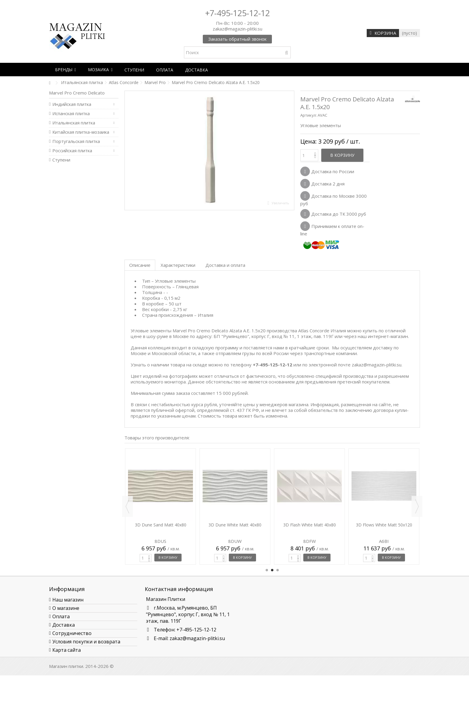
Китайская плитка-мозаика (80, 132)
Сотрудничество (72, 633)
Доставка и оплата (225, 265)
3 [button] (277, 570)
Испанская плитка (71, 113)
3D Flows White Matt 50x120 (384, 525)
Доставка (63, 624)
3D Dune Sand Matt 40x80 (160, 525)
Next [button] (417, 506)
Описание (139, 265)
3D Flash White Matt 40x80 (309, 525)
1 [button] (267, 570)
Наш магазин (67, 599)
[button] (65, 69)
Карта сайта (66, 650)
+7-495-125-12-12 (237, 13)
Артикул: (308, 115)
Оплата (61, 616)
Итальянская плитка (73, 123)
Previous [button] (127, 506)
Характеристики (178, 265)
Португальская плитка (76, 141)
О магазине (65, 608)
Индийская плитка (71, 104)
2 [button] (272, 570)
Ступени (61, 160)
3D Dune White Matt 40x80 (234, 525)
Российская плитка (72, 150)
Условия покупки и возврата (86, 641)
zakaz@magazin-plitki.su (197, 638)
